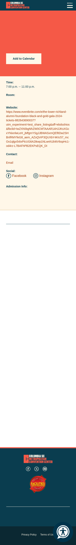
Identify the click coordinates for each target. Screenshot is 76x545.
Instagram (46, 175)
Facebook (19, 175)
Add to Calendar (24, 58)
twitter (36, 469)
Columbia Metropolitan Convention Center (17, 5)
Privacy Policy (29, 534)
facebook (28, 469)
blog (45, 469)
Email (9, 162)
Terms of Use (47, 534)
